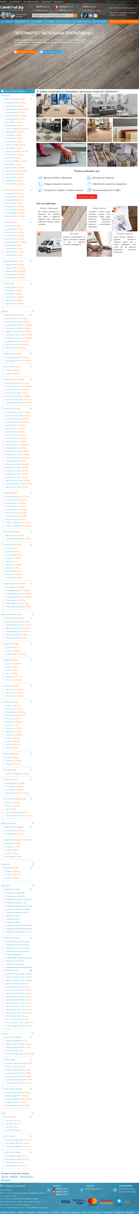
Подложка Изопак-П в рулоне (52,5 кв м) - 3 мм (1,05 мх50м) (19, 945)
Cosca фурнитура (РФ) (19, 1083)
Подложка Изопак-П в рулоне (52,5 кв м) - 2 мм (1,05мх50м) (19, 941)
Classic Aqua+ (16, 600)
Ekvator (13, 871)
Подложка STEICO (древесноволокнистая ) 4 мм (19, 919)
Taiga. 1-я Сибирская (19, 526)
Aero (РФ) (14, 122)
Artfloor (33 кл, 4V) (17, 419)
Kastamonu (12, 408)
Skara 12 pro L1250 (18, 322)
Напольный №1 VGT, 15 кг (18, 1146)
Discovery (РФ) (16, 145)
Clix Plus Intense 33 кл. (19, 386)
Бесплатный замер (127, 1189)
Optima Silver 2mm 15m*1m (19, 1009)
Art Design (14, 856)
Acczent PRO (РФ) (17, 128)
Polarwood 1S (15, 830)
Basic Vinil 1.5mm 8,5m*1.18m (19, 974)
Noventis (11, 644)
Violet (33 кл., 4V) (17, 477)
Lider (12, 878)
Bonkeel (11, 660)
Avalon (13, 651)
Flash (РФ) (14, 229)
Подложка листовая (12, 889)
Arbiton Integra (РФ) (18, 1092)
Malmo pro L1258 (17, 344)
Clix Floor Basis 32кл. (19, 402)
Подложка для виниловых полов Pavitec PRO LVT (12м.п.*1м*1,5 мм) (19, 958)
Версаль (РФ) (16, 271)
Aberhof (10, 702)
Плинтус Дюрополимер (13, 1089)
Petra (12, 725)
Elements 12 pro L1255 (19, 335)
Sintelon (11, 868)
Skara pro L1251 (17, 318)
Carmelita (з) (16, 712)
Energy (13, 874)
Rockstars (14, 676)
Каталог (12, 1212)
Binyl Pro (12, 532)
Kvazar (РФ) (15, 154)
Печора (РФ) (15, 277)
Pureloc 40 (14, 696)
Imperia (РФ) (15, 216)
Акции (20, 1212)
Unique (13, 764)
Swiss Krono (12, 544)
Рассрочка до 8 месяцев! (21, 15)
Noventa (14, 731)
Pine (12, 670)
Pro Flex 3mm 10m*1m (17, 1019)
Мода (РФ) (14, 125)
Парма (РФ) (15, 264)
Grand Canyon (16, 654)
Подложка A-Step (11, 970)
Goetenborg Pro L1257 (19, 325)
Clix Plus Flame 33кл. (19, 399)
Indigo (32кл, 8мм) (17, 467)
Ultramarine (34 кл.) (18, 464)
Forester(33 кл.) (16, 516)
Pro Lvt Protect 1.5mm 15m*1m (19, 1022)
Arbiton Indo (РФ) (17, 1041)
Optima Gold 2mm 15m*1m (19, 996)
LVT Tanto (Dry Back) (17, 812)
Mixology (14, 564)
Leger (13, 757)
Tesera (13, 738)
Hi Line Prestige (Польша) (19, 1054)
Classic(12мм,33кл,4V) (19, 593)
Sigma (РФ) (15, 106)
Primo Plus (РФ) (17, 161)
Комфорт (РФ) (16, 112)
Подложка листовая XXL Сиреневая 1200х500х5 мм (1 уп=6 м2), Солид (19, 896)
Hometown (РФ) (16, 115)
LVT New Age (15, 783)
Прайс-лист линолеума (91, 1212)
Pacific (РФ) (15, 210)
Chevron (14, 735)
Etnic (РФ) (13, 226)
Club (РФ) (14, 135)
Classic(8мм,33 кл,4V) (17, 603)
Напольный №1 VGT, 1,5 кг (18, 1140)
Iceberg (13, 647)
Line (12, 667)
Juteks (10, 222)
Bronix (10, 770)
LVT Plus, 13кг (13, 1123)
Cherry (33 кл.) (16, 435)
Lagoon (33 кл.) (16, 441)
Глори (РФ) (15, 193)
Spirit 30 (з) (15, 689)
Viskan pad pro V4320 (18, 631)
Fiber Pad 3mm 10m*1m (17, 983)
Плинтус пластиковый (12, 1037)
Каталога (123, 15)
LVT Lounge (15, 786)
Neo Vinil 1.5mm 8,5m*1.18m (19, 993)
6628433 (61, 1189)
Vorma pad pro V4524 (18, 621)
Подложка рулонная (12, 938)
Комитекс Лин (13, 261)
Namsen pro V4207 (17, 634)
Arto (12, 548)
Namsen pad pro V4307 (18, 628)
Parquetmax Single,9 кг (17, 1156)
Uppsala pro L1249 (18, 341)
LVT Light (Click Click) (19, 815)
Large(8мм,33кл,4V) (18, 590)
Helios (13, 741)
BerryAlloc (11, 686)
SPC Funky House (17, 793)
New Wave (14, 843)
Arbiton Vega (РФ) (17, 1096)
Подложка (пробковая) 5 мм (19, 932)
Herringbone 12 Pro (18, 360)
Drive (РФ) (14, 148)
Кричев (15, 1177)
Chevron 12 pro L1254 (19, 338)
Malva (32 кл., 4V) (17, 487)
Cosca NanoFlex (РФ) (19, 1073)
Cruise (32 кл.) (16, 503)
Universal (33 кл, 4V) (18, 415)
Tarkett (14, 99)
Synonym (14, 574)
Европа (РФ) (15, 177)
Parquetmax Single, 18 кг (18, 1159)
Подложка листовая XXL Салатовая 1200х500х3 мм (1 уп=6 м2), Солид (19, 893)
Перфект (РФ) (16, 1102)
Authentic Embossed (18, 538)
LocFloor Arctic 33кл (18, 396)
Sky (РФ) (14, 164)
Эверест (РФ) (15, 268)
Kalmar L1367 (16, 348)
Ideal (13, 190)
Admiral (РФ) (15, 132)
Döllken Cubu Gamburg (18, 1070)
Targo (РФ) (14, 255)
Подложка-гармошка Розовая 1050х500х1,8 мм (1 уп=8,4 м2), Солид (18, 909)
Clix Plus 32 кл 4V (17, 389)
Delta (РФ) (14, 141)
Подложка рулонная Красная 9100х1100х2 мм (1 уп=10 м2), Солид (17, 951)
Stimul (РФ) (15, 174)
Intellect (12, 568)
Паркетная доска (8, 823)
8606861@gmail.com (44, 10)
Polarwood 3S (15, 834)
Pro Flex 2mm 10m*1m (17, 1016)
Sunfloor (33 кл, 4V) (18, 454)
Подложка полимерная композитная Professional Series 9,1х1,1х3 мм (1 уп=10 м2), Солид (19, 964)
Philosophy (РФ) (15, 119)
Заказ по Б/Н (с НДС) (91, 10)
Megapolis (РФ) (16, 242)
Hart (12, 748)
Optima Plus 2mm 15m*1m (19, 1003)
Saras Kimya (12, 1152)
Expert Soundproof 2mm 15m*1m (19, 977)
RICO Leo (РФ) (14, 1050)
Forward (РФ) (16, 213)
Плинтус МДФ (9, 1060)
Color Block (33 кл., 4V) (19, 483)
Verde (13, 744)
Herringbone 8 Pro (17, 357)
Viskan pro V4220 (16, 638)
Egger (14, 583)
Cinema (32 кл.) (16, 500)
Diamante (15, 709)
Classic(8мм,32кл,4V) (18, 606)
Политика (107, 1212)
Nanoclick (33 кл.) (17, 445)
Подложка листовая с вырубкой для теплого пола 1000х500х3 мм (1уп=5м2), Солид (19, 899)
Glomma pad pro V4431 (19, 625)
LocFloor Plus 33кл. (17, 393)
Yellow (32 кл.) (16, 461)
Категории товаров (15, 91)
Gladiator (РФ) (16, 102)
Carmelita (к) (15, 715)
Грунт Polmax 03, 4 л (16, 1165)
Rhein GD (14, 722)
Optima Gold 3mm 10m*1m (19, 1000)
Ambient (13, 846)
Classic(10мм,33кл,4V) (19, 597)
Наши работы (42, 1212)
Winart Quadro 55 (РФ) (19, 1044)
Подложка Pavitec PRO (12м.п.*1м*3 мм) (15, 961)
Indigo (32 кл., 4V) (17, 470)
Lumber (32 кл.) (16, 509)
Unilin (14, 379)
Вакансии (46, 2)
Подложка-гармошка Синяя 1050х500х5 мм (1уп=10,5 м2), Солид (17, 912)
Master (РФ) (15, 239)
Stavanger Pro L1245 (18, 328)
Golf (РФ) (14, 290)
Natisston (11, 754)
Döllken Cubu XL (16, 1066)
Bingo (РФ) (14, 287)
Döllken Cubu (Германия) (19, 1063)
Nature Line (15, 535)
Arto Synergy (14, 555)
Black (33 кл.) (15, 428)
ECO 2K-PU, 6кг (14, 1130)
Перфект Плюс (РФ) (18, 1105)
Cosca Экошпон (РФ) (18, 1076)
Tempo (12, 850)
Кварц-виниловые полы (11, 614)
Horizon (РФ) (15, 184)
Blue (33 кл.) (15, 432)
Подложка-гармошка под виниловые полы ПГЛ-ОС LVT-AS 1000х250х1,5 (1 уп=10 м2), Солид (19, 902)
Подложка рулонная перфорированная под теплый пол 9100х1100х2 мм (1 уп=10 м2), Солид (19, 954)
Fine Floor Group (15, 799)
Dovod (11, 561)
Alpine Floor (12, 354)
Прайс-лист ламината (70, 1212)
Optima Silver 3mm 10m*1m (19, 1013)
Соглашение (119, 1212)
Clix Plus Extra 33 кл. (17, 383)
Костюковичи (27, 1177)
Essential (14, 760)
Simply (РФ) (15, 252)
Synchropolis (14, 571)
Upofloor (16, 840)
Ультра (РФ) (15, 197)
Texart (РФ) (15, 297)
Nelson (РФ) (14, 245)
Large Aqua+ (15, 587)
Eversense (11, 366)
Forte (12, 853)
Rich (11, 809)
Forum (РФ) (15, 235)
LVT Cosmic (15, 789)
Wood (13, 802)
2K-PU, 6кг (12, 1127)
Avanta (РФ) (15, 206)
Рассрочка (30, 1212)
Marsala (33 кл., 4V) (18, 480)
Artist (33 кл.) (15, 519)
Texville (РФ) (15, 303)
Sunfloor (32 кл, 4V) (18, 451)
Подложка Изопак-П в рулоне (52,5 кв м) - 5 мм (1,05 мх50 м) (19, 948)
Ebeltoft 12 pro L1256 (19, 331)
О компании (15, 2)
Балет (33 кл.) (16, 506)
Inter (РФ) (14, 294)
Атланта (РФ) (15, 274)
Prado (13, 705)
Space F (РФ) (15, 167)
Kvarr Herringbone (18, 773)
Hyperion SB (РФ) (17, 151)
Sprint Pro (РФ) (16, 171)
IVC (9, 283)
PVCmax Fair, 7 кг (15, 1162)
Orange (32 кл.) (16, 448)
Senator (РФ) (14, 248)
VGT (9, 1136)
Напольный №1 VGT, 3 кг (18, 1143)
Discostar (14, 680)
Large (13, 373)
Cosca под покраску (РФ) (19, 1079)
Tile (12, 673)
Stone (13, 806)
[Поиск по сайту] (75, 15)
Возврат (130, 1212)
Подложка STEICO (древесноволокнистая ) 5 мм (19, 922)
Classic (13, 370)
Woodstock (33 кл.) (18, 496)
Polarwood (13, 827)
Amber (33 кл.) (16, 425)
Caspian (13, 558)
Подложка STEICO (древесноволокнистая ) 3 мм (19, 915)
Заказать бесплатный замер (123, 21)
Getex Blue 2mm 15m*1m (18, 987)
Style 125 (14, 663)
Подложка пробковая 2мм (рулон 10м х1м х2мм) (19, 925)
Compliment (14, 577)
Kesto (10, 1117)
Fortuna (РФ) (15, 232)
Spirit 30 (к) (15, 693)
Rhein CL (14, 718)
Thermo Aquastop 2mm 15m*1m (19, 1026)
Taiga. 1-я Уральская (18, 522)
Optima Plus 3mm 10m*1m (19, 1006)
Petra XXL (14, 728)
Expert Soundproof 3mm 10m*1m (19, 980)
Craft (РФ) (14, 138)
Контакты (58, 2)
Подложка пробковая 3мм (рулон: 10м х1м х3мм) (19, 928)
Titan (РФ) (14, 180)
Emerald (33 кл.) (17, 438)
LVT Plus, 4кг (13, 1120)
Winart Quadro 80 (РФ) (18, 1047)
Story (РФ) (14, 203)
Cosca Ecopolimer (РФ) (19, 1099)
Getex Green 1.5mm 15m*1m (19, 990)
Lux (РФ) (14, 158)
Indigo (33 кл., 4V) (17, 474)
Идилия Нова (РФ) (18, 109)
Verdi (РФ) (14, 300)
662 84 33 (42, 7)
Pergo (14, 315)
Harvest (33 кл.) (16, 513)
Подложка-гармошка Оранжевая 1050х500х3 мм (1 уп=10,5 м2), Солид (19, 906)
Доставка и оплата (31, 2)
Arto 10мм (13, 551)
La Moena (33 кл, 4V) (18, 412)
